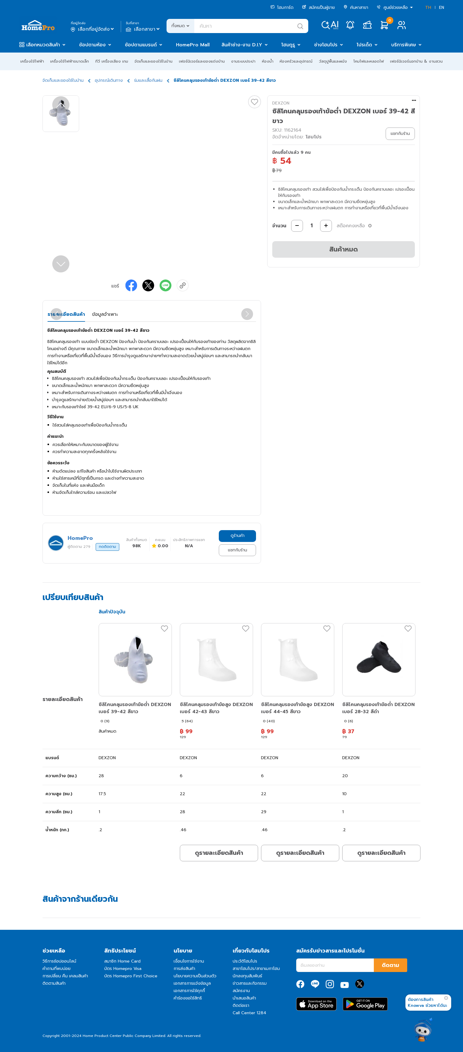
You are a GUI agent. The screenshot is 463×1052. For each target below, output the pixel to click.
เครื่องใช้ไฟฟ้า (32, 61)
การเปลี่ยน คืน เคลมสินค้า (65, 976)
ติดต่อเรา (241, 1005)
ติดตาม (390, 965)
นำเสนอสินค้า (244, 998)
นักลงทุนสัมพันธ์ (247, 976)
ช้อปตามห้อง (92, 44)
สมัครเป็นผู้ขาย (318, 7)
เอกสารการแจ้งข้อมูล (192, 983)
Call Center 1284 (249, 1013)
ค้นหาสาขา (355, 7)
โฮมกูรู (288, 44)
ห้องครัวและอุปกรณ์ (296, 61)
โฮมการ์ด (282, 7)
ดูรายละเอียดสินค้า (219, 852)
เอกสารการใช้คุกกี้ (189, 991)
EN (441, 7)
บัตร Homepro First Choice (130, 976)
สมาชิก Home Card (122, 961)
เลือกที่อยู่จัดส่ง (93, 29)
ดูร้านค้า (237, 535)
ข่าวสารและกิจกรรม (250, 983)
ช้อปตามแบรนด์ (141, 44)
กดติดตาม (107, 546)
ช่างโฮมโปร (326, 44)
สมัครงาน (241, 991)
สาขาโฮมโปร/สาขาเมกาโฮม (256, 969)
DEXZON (280, 103)
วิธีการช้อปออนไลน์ (59, 961)
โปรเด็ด (364, 44)
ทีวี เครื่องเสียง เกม (111, 61)
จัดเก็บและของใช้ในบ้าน (153, 61)
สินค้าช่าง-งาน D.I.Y (241, 44)
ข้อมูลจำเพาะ (105, 314)
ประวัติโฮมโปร (245, 961)
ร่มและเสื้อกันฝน (148, 80)
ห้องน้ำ (267, 61)
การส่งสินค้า (184, 969)
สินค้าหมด (343, 249)
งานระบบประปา (243, 61)
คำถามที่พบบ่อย (57, 969)
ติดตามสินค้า (54, 983)
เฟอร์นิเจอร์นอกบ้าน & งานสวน (416, 61)
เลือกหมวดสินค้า (43, 44)
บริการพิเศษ (403, 44)
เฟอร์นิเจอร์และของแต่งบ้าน (202, 61)
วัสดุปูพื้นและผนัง (333, 61)
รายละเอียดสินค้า (66, 314)
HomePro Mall (193, 44)
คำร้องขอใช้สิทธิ (188, 998)
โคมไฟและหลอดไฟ (368, 61)
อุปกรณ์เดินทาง (109, 80)
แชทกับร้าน (237, 550)
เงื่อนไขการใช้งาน (189, 961)
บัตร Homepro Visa (122, 969)
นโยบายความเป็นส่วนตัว (195, 976)
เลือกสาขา (143, 29)
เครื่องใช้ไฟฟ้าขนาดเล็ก (69, 61)
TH (428, 7)
